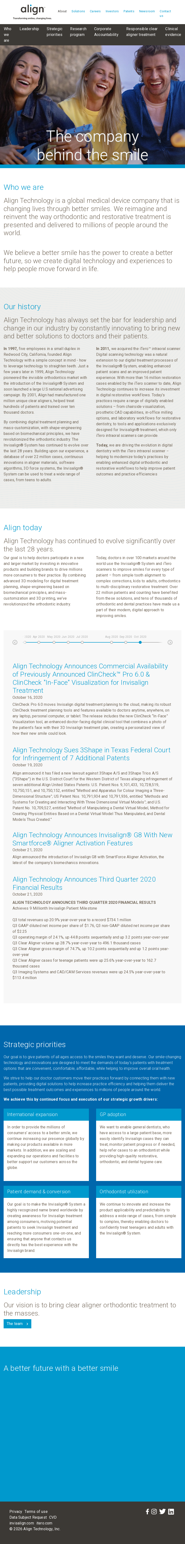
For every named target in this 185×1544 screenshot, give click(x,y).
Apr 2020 (39, 636)
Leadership (29, 29)
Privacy (15, 1511)
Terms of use (36, 1511)
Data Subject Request (28, 1517)
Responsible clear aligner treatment (142, 32)
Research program (78, 32)
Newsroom (147, 11)
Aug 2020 (111, 636)
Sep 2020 (125, 636)
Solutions (78, 11)
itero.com (44, 1523)
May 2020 (54, 636)
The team (15, 1323)
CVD (53, 1517)
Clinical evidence (173, 32)
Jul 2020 (82, 636)
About (62, 11)
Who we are (8, 35)
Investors (112, 11)
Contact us (165, 13)
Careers (95, 11)
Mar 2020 (24, 636)
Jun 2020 (68, 636)
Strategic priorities (54, 32)
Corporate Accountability (106, 32)
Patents (129, 11)
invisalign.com (21, 1523)
